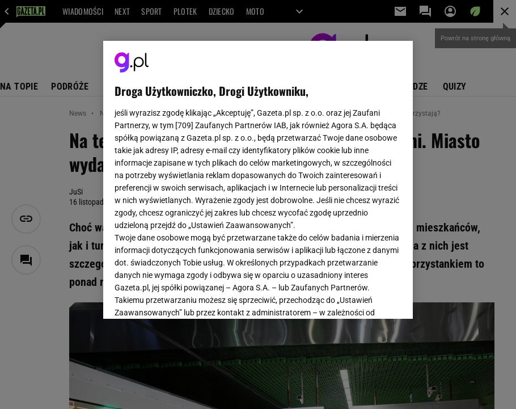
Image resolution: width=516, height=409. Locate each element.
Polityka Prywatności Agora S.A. (258, 180)
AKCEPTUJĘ (363, 296)
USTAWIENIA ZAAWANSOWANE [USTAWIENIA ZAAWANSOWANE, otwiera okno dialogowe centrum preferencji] (188, 296)
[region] (258, 180)
